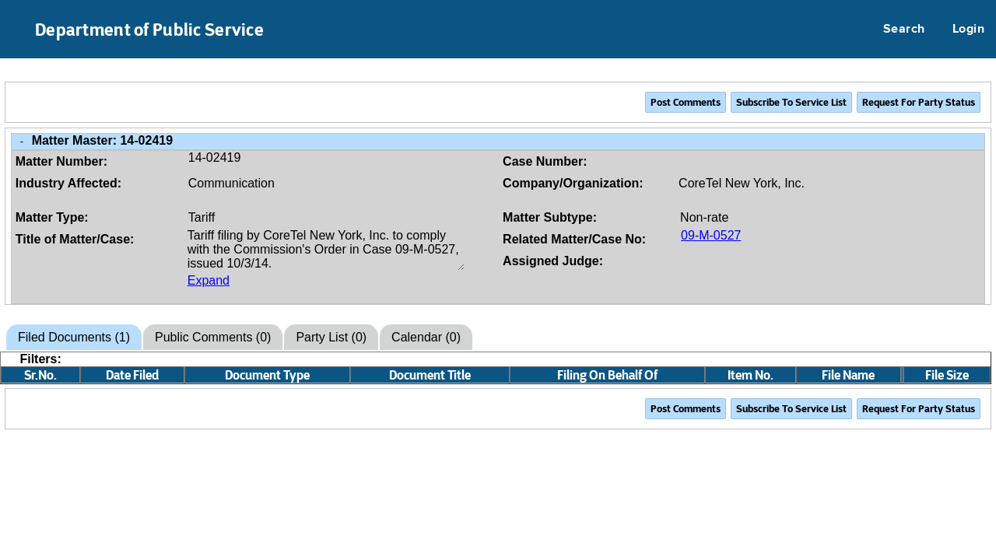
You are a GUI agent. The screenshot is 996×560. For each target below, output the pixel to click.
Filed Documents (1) (74, 337)
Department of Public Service (149, 29)
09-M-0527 (711, 235)
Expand (209, 280)
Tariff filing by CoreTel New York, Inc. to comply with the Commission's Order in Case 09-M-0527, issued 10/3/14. (326, 250)
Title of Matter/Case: (75, 239)
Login (968, 29)
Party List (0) (331, 337)
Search (904, 29)
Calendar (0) (426, 337)
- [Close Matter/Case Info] (21, 141)
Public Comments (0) (213, 337)
